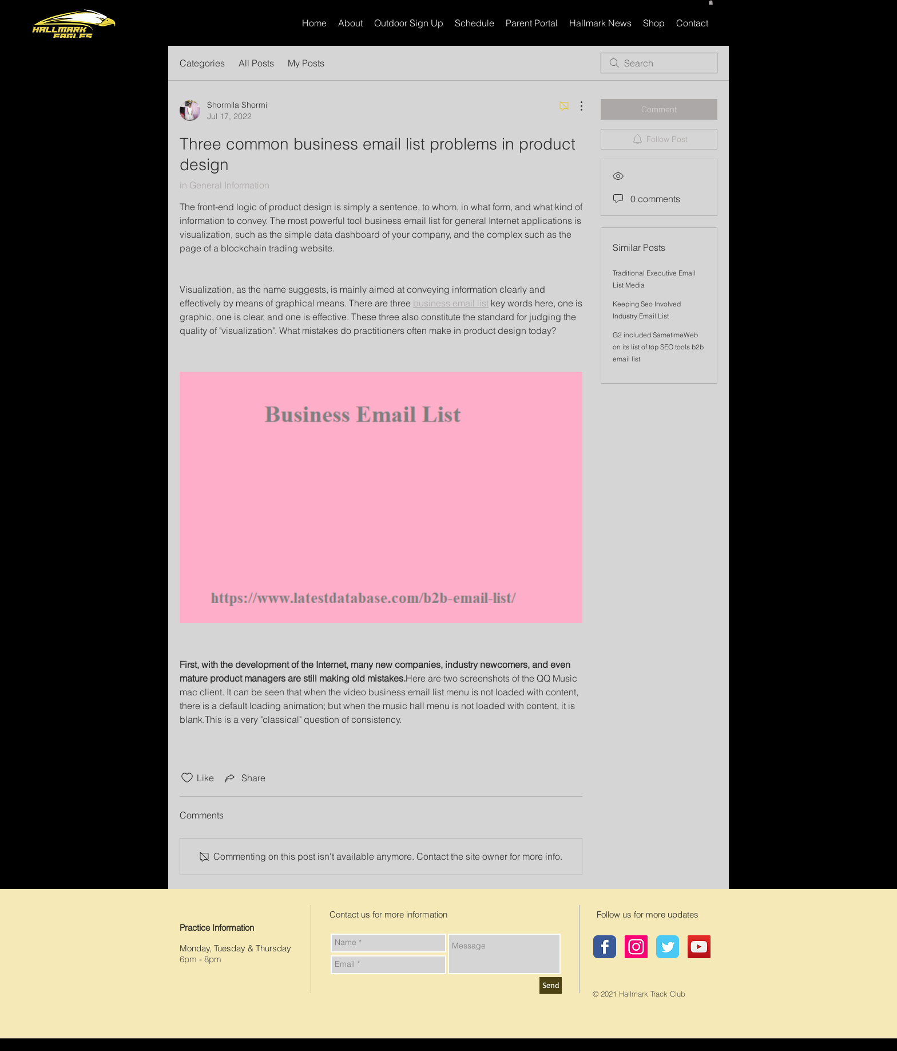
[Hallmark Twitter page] (667, 946)
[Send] (550, 985)
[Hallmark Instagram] (636, 946)
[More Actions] (575, 106)
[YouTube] (699, 946)
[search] (659, 63)
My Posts (306, 63)
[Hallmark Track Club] (604, 946)
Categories (202, 63)
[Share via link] (244, 778)
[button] (711, 2)
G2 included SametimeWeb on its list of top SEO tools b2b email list (658, 346)
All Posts (256, 63)
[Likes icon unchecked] (187, 778)
